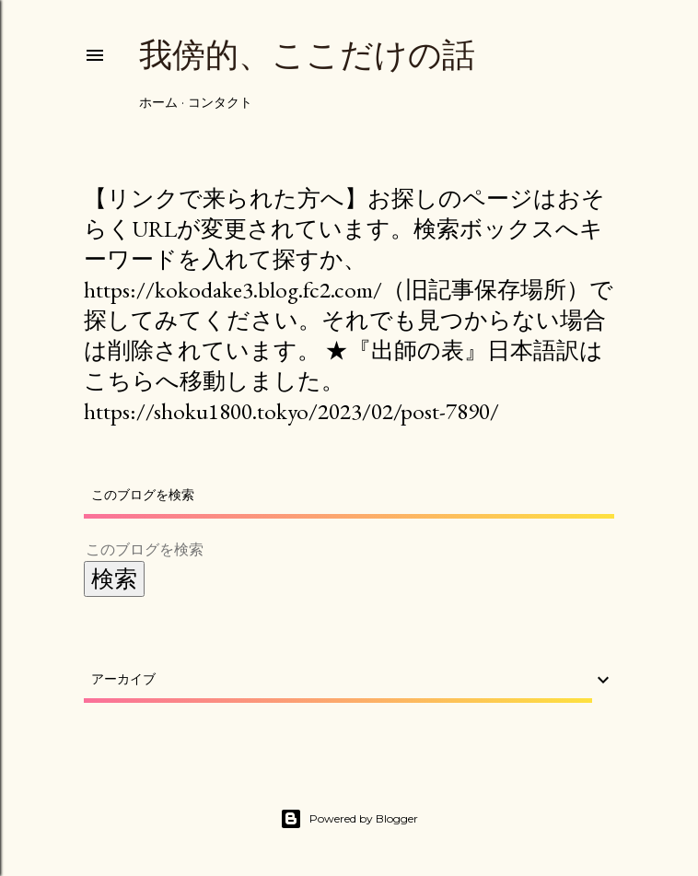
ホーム (158, 102)
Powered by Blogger (349, 819)
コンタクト (220, 102)
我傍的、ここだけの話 (307, 54)
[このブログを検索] (327, 549)
